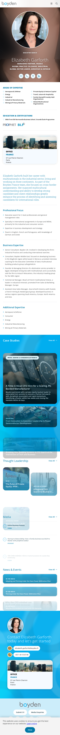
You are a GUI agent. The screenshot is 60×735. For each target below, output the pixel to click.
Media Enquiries (37, 712)
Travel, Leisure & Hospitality (43, 94)
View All (52, 340)
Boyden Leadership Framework (20, 124)
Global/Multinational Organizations (40, 103)
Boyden (9, 3)
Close (30, 730)
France (39, 64)
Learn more (32, 723)
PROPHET (9, 124)
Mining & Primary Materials (15, 103)
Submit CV (20, 712)
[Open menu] (51, 3)
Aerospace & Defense (40, 69)
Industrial (43, 66)
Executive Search (30, 53)
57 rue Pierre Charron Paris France (14, 160)
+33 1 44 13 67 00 (21, 655)
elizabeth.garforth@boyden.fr (26, 648)
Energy (7, 94)
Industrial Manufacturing (14, 100)
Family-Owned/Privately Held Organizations (43, 98)
